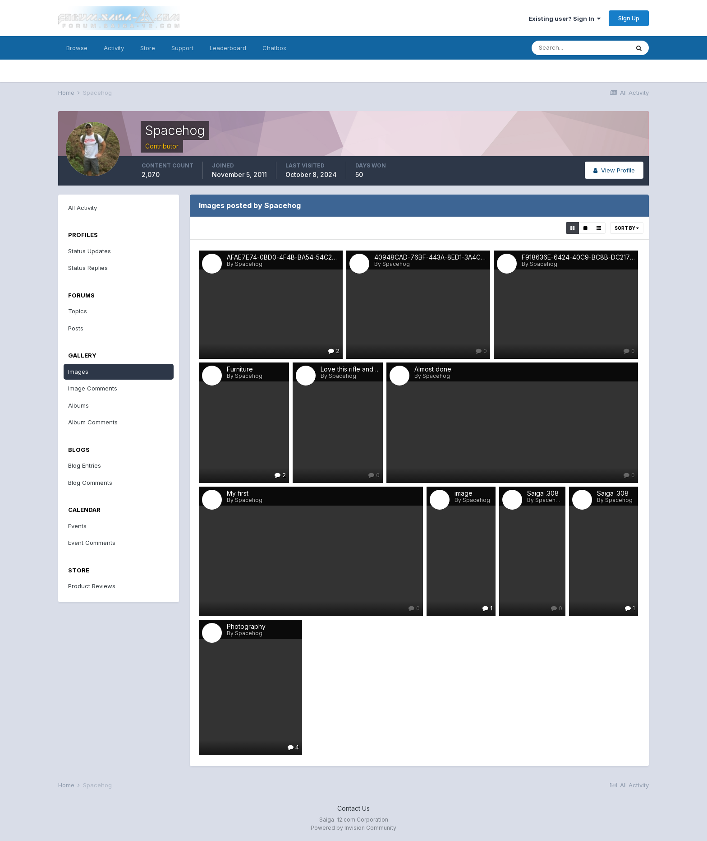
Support (182, 47)
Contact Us (353, 808)
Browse (76, 47)
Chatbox (274, 47)
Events (77, 526)
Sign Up (628, 18)
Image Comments (92, 388)
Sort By (627, 228)
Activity (114, 47)
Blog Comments (90, 482)
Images (78, 371)
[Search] (580, 48)
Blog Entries (84, 465)
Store (147, 47)
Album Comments (93, 422)
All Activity (82, 207)
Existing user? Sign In (564, 18)
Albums (78, 405)
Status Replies (88, 267)
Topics (77, 311)
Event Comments (91, 542)
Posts (75, 328)
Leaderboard (228, 47)
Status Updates (89, 251)
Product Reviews (91, 586)
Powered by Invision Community (353, 827)
